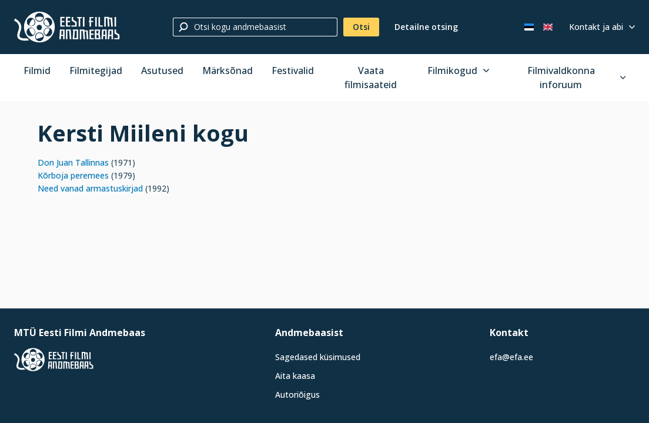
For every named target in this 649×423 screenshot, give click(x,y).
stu (112, 188)
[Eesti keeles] (529, 27)
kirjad (132, 188)
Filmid (37, 70)
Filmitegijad (95, 70)
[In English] (547, 27)
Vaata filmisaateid (370, 77)
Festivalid (293, 70)
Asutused (162, 70)
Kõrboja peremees (73, 175)
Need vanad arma (72, 188)
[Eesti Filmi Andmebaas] (67, 27)
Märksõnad (227, 70)
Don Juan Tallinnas (73, 162)
